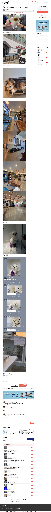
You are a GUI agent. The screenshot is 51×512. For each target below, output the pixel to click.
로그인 (42, 12)
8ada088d (9, 461)
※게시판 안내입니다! (8, 444)
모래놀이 (7, 431)
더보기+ (47, 47)
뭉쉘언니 (6, 413)
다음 (24, 499)
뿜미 (8, 475)
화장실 (6, 432)
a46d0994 (9, 492)
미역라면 (7, 430)
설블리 (6, 9)
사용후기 (4, 6)
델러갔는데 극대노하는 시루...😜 (26, 429)
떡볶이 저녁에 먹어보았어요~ (25, 433)
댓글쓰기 (32, 423)
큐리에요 (9, 458)
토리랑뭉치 (6, 401)
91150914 (9, 451)
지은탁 (6, 406)
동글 (22, 431)
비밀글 (4, 422)
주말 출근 (7, 429)
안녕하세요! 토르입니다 (25, 430)
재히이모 (9, 468)
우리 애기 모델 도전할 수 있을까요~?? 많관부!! (27, 432)
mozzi (9, 465)
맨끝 (25, 499)
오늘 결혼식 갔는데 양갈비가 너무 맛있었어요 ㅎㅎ (11, 433)
